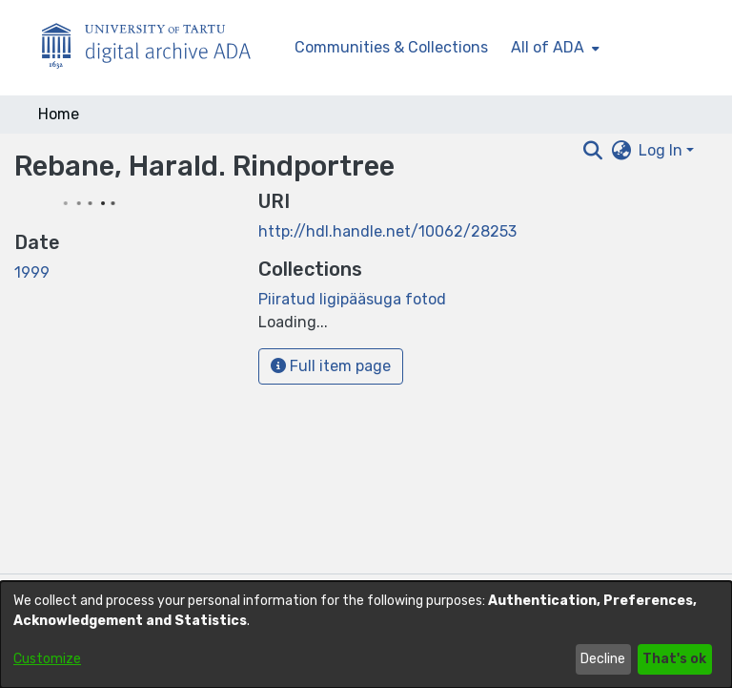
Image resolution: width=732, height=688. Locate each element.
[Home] (156, 48)
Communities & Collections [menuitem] (391, 47)
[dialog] (366, 634)
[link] (352, 299)
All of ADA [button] (547, 47)
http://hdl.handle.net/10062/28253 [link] (387, 231)
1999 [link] (32, 272)
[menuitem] (553, 47)
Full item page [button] (331, 366)
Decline (602, 659)
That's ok (674, 659)
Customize (47, 659)
